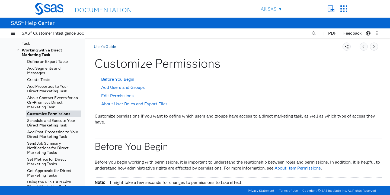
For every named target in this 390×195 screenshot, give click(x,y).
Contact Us (331, 8)
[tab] (53, 113)
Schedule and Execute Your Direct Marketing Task (51, 123)
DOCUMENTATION (94, 8)
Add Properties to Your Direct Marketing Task (47, 88)
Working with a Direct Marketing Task (42, 52)
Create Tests (38, 79)
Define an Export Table (47, 61)
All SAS (268, 9)
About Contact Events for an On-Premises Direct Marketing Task (52, 102)
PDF (332, 33)
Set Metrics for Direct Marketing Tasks (46, 161)
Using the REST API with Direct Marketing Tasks (49, 184)
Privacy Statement (261, 191)
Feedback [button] (352, 33)
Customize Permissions (48, 114)
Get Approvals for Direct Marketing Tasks (49, 173)
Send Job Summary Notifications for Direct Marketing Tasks (48, 148)
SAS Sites (343, 8)
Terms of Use (288, 191)
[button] (13, 33)
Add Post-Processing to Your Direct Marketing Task (52, 134)
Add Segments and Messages (43, 70)
